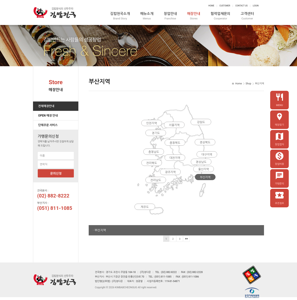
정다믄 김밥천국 (54, 12)
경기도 (156, 133)
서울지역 (174, 125)
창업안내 (173, 16)
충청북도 (175, 142)
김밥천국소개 (122, 16)
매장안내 (197, 16)
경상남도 (201, 162)
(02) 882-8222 (53, 195)
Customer (224, 6)
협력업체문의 (225, 16)
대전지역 (175, 158)
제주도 (144, 207)
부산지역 (205, 177)
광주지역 (170, 172)
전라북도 (151, 163)
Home (211, 6)
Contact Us (241, 6)
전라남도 (155, 180)
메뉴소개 (149, 16)
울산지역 (203, 169)
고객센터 (252, 16)
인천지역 (151, 123)
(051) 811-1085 (54, 208)
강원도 (201, 122)
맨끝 (186, 238)
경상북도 (205, 142)
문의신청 (56, 173)
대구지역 (207, 155)
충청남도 (153, 152)
